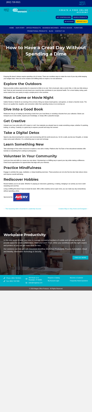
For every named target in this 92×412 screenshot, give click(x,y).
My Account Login (53, 281)
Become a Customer (76, 278)
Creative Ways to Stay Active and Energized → (73, 209)
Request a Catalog (54, 278)
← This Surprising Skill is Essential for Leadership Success (22, 209)
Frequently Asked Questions (79, 281)
